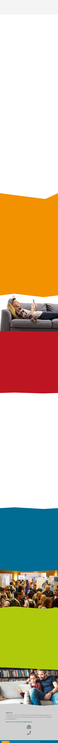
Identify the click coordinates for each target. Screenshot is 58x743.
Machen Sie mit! (27, 722)
